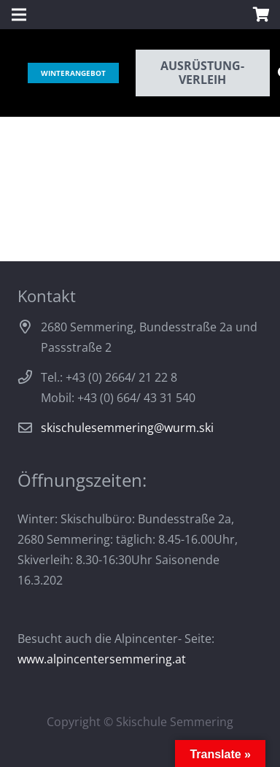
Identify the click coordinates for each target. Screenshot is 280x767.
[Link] (22, 73)
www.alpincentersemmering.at (102, 659)
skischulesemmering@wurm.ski (127, 428)
